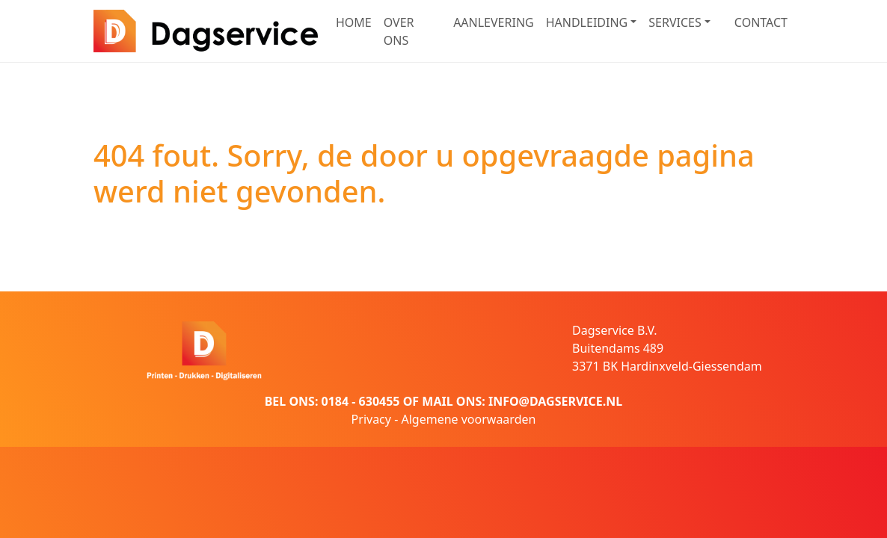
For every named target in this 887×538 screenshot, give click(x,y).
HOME (354, 22)
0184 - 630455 (361, 401)
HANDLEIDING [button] (587, 22)
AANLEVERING (493, 22)
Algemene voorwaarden (468, 419)
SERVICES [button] (674, 22)
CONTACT (761, 22)
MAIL (437, 401)
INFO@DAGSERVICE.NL (555, 401)
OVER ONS (399, 31)
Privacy (371, 419)
